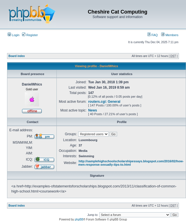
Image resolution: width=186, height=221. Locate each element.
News (92, 110)
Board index (16, 56)
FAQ (152, 35)
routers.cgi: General (104, 102)
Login (13, 35)
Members (169, 35)
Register (30, 35)
